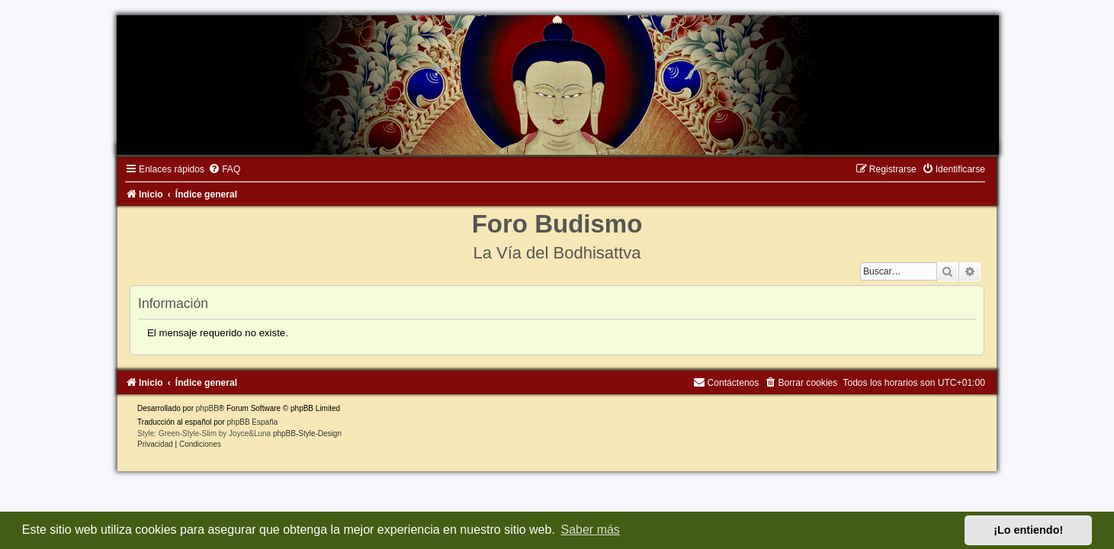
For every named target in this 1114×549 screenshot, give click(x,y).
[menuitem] (217, 171)
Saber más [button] (590, 529)
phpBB (199, 410)
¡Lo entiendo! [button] (1028, 530)
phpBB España (245, 424)
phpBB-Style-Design (300, 436)
